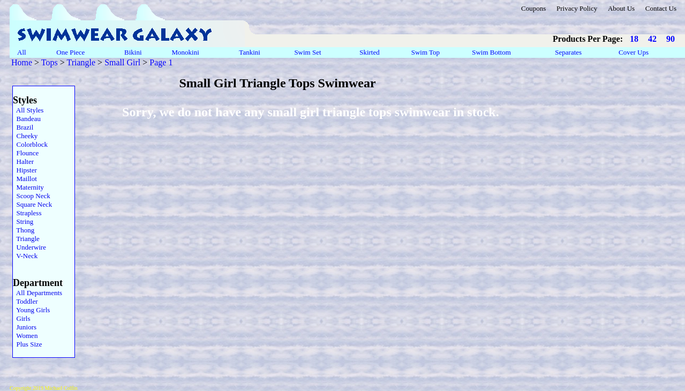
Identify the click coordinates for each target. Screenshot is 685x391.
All (21, 52)
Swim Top (425, 52)
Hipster (25, 170)
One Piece (71, 52)
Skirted (370, 52)
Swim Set (308, 52)
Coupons (533, 8)
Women (25, 336)
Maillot (25, 179)
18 (634, 38)
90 (670, 38)
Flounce (26, 153)
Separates (568, 52)
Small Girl (122, 62)
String (23, 221)
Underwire (29, 247)
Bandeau (27, 119)
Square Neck (32, 204)
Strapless (27, 213)
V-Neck (25, 256)
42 (652, 38)
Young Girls (31, 310)
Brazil (23, 127)
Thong (23, 230)
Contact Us (660, 8)
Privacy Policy (576, 8)
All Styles (28, 110)
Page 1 (160, 62)
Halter (23, 161)
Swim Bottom (491, 52)
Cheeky (25, 136)
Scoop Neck (31, 196)
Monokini (185, 52)
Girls (22, 318)
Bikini (133, 52)
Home (21, 62)
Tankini (250, 52)
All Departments (37, 293)
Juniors (24, 327)
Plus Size (27, 344)
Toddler (25, 301)
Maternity (28, 187)
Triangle (80, 62)
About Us (621, 8)
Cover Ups (633, 52)
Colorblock (30, 144)
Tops (49, 62)
